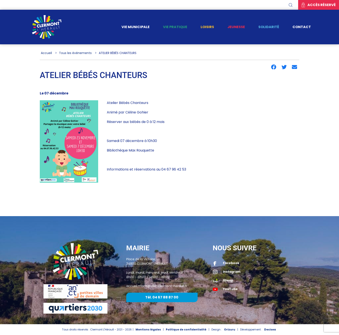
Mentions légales (148, 329)
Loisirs (207, 26)
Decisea (270, 329)
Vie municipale (136, 26)
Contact (302, 26)
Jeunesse (236, 26)
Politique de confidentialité (186, 329)
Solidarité (268, 26)
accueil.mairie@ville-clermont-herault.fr (156, 286)
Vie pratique (175, 26)
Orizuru (229, 329)
